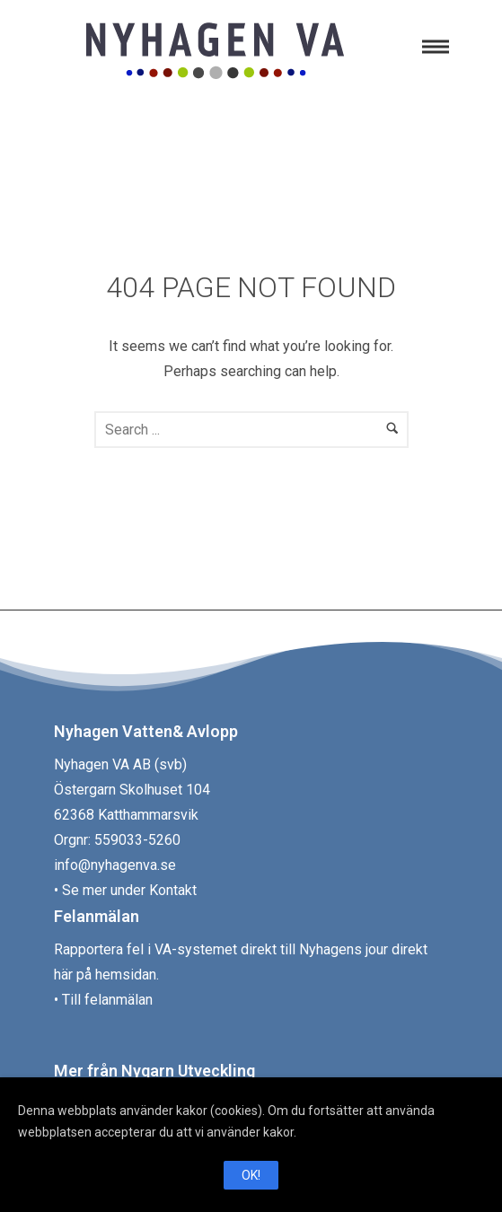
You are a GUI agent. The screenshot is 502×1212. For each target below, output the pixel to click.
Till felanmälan (107, 999)
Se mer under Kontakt (129, 890)
